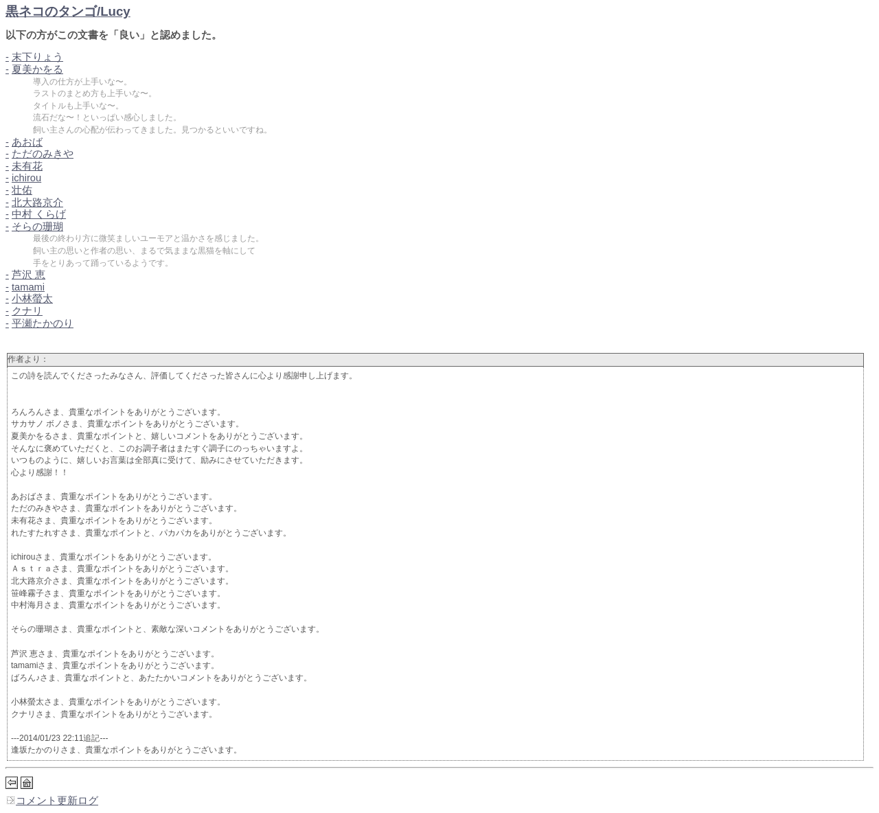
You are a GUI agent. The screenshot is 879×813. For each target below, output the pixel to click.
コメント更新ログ (51, 800)
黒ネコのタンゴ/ (67, 11)
